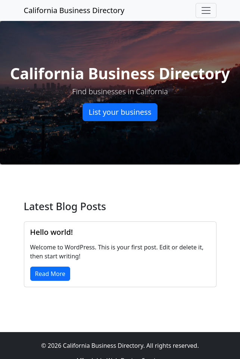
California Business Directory (74, 10)
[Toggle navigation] (206, 10)
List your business (120, 112)
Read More (50, 274)
